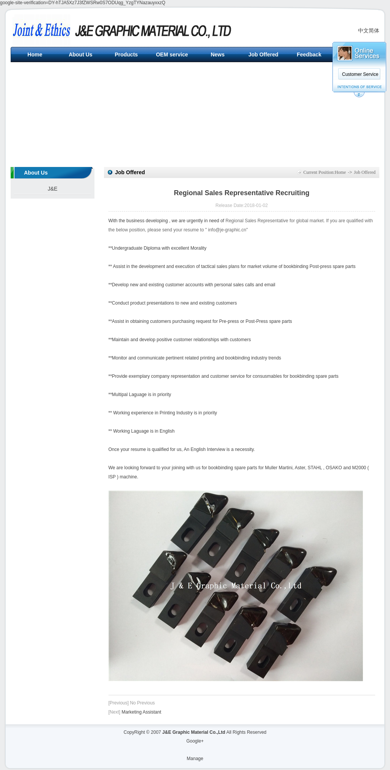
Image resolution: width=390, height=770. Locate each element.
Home (34, 54)
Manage (195, 758)
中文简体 (368, 30)
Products (126, 54)
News (218, 54)
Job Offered (263, 54)
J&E (53, 189)
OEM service (172, 54)
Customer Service (360, 74)
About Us (80, 54)
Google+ (195, 741)
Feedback (309, 54)
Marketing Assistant (141, 712)
